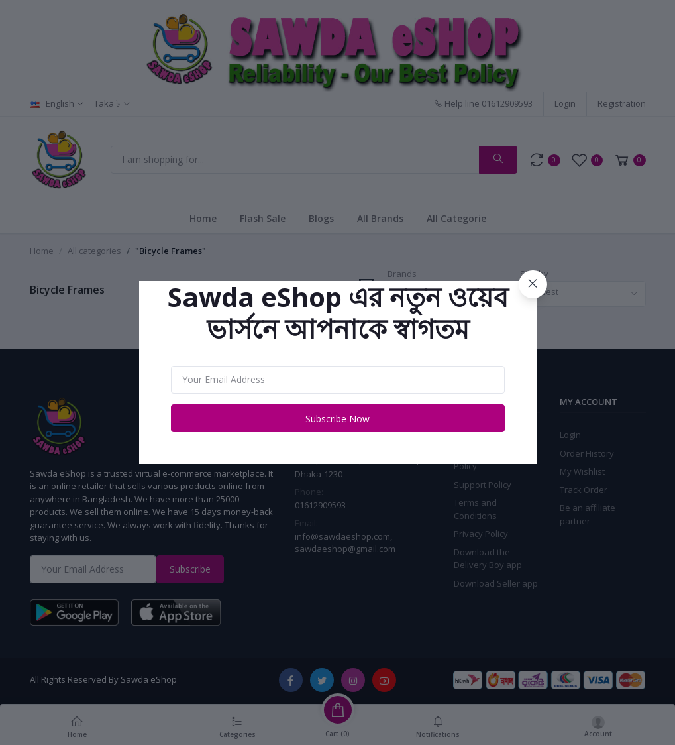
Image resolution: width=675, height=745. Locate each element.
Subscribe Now (337, 418)
